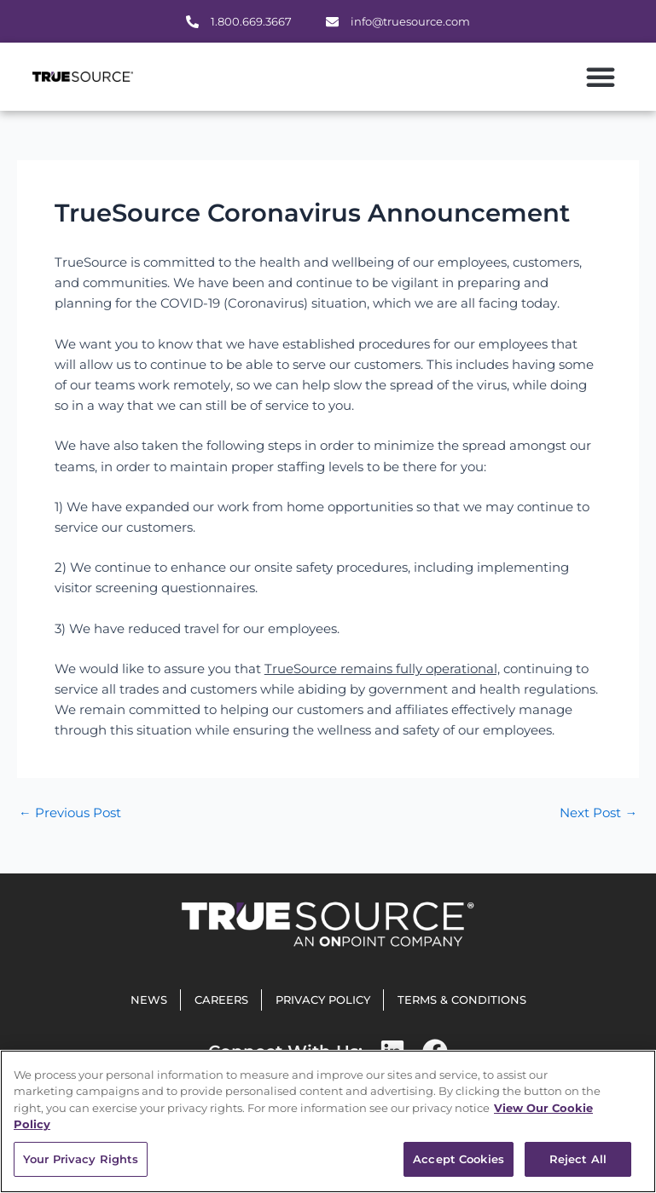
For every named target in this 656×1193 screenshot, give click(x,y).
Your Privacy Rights (80, 1159)
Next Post (598, 813)
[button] (601, 77)
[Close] (628, 1077)
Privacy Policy (323, 999)
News (149, 999)
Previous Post (70, 813)
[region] (328, 1121)
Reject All (578, 1159)
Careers (221, 999)
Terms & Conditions (462, 999)
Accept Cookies (458, 1159)
